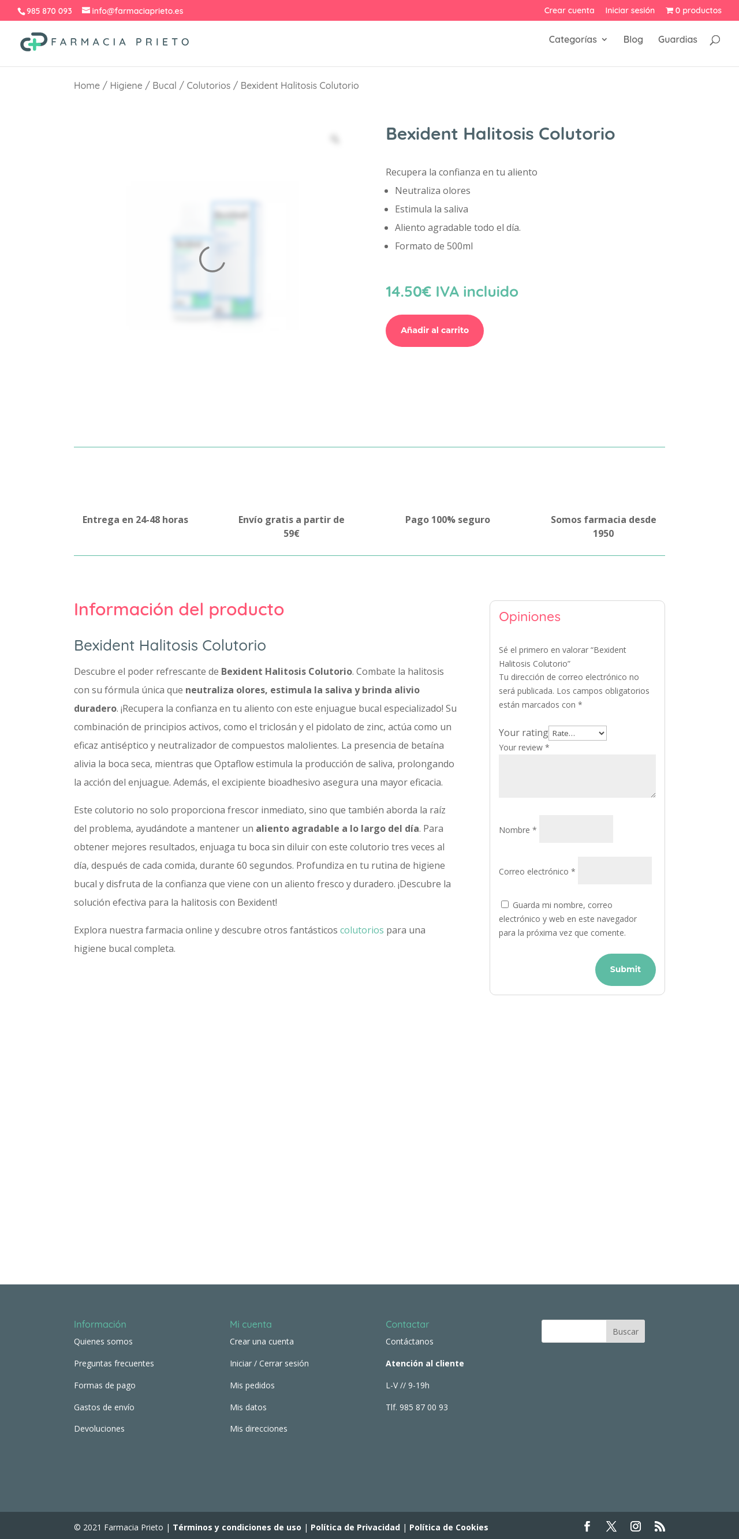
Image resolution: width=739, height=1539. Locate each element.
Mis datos (248, 1403)
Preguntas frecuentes (114, 1359)
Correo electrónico (537, 871)
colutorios (362, 930)
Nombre (518, 829)
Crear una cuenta (262, 1337)
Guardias (677, 45)
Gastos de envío (104, 1403)
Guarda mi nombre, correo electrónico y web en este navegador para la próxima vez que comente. (568, 918)
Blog (633, 45)
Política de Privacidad (355, 1523)
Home (87, 85)
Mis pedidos (252, 1381)
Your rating (523, 732)
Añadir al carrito (435, 330)
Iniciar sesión (630, 11)
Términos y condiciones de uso (235, 1523)
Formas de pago (105, 1381)
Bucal (164, 85)
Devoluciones (99, 1425)
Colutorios (208, 85)
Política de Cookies (448, 1523)
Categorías (573, 45)
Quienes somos (103, 1337)
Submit (625, 969)
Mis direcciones (259, 1425)
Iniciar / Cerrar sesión (269, 1359)
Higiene (126, 85)
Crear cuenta (569, 11)
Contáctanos (410, 1337)
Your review (524, 747)
